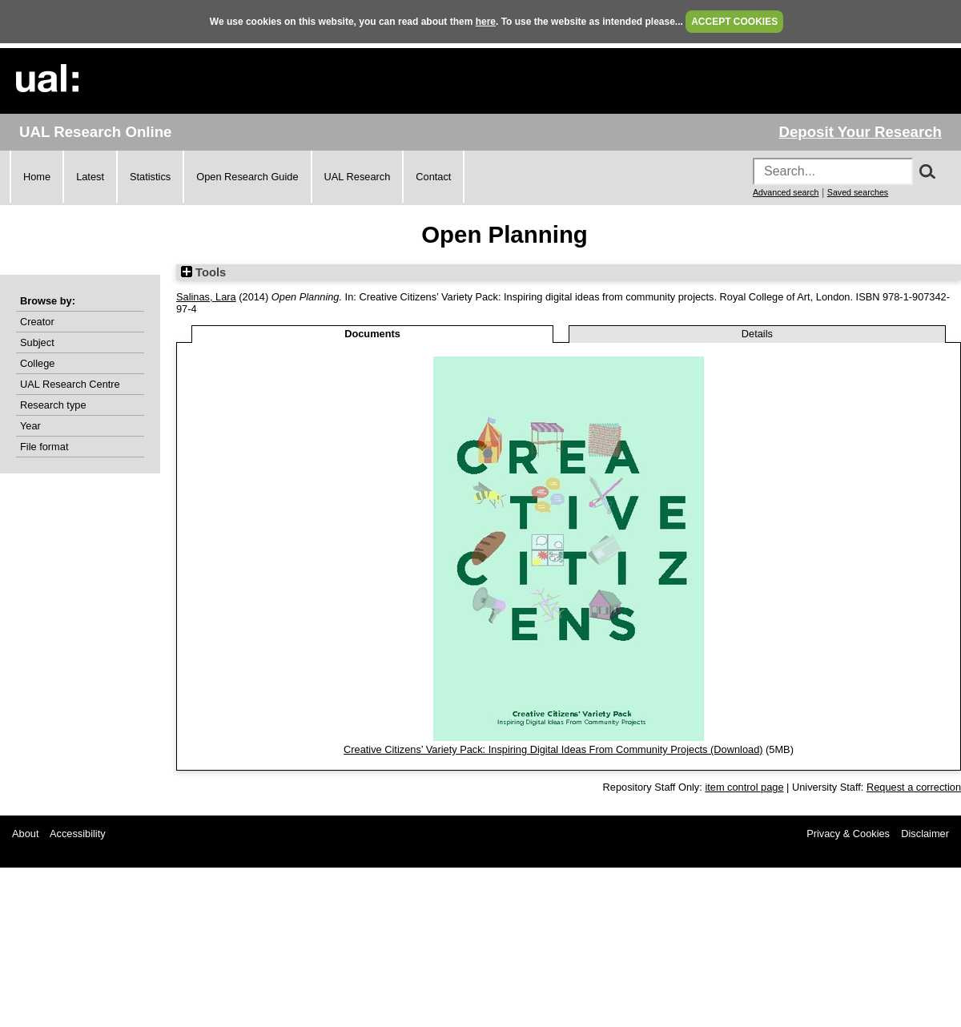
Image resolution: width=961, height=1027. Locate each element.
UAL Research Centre (70, 384)
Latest (90, 177)
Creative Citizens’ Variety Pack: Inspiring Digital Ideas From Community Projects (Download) (553, 749)
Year (30, 426)
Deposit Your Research (860, 131)
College (37, 363)
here (486, 21)
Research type (53, 405)
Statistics (150, 177)
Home (36, 177)
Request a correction (914, 787)
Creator (37, 322)
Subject (37, 342)
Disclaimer (925, 834)
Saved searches (857, 192)
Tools (203, 272)
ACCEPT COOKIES (734, 21)
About (25, 834)
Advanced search (785, 192)
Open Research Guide (247, 177)
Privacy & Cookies (848, 834)
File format (44, 447)
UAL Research (357, 177)
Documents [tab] (372, 334)
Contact (433, 177)
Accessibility (78, 834)
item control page (744, 787)
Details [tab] (757, 334)
